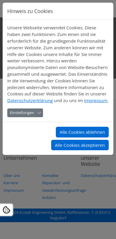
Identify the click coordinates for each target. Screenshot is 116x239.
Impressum (95, 100)
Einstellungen (22, 112)
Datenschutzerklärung (30, 100)
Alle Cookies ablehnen (82, 132)
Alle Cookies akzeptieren (80, 145)
